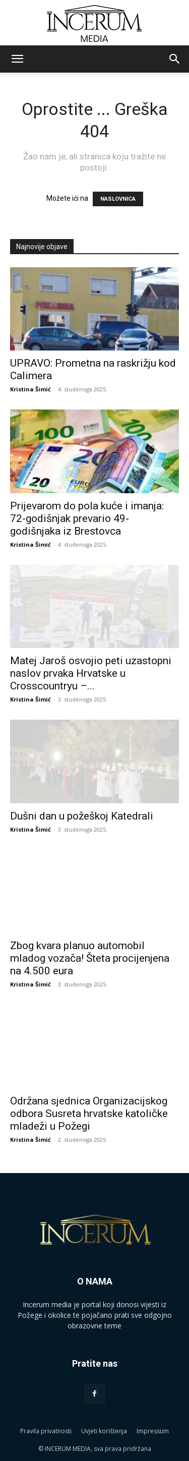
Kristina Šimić (30, 389)
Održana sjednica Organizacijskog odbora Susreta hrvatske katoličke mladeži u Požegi (89, 1113)
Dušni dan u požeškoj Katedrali (81, 816)
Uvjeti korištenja (104, 1431)
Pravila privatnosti (46, 1431)
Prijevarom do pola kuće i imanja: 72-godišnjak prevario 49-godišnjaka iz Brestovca (87, 518)
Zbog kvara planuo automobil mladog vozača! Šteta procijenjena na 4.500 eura (89, 958)
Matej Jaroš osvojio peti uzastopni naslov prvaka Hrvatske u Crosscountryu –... (90, 673)
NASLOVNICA (118, 199)
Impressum (153, 1431)
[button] (17, 59)
